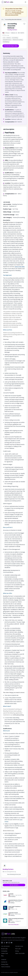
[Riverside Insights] (5, 914)
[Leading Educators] (5, 901)
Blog (2, 956)
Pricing (17, 951)
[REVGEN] (5, 920)
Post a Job (18, 948)
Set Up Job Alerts (14, 885)
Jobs (2, 19)
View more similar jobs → (14, 924)
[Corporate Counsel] (14, 914)
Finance (8, 37)
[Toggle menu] (25, 2)
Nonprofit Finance (7, 39)
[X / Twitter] (4, 942)
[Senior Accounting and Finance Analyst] (14, 920)
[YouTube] (11, 942)
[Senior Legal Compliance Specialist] (14, 908)
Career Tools (4, 953)
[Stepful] (5, 895)
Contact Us (4, 962)
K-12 (4, 37)
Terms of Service (5, 966)
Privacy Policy (4, 964)
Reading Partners (12, 30)
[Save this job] (24, 24)
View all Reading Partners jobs (14, 874)
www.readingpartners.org (9, 871)
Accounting (15, 37)
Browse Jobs (4, 948)
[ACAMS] (5, 907)
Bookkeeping (6, 41)
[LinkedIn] (2, 942)
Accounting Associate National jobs (13, 14)
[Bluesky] (6, 942)
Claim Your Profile (19, 953)
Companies (4, 951)
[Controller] (14, 895)
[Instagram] (9, 942)
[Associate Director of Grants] (14, 901)
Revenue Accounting (17, 39)
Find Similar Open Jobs (10, 46)
